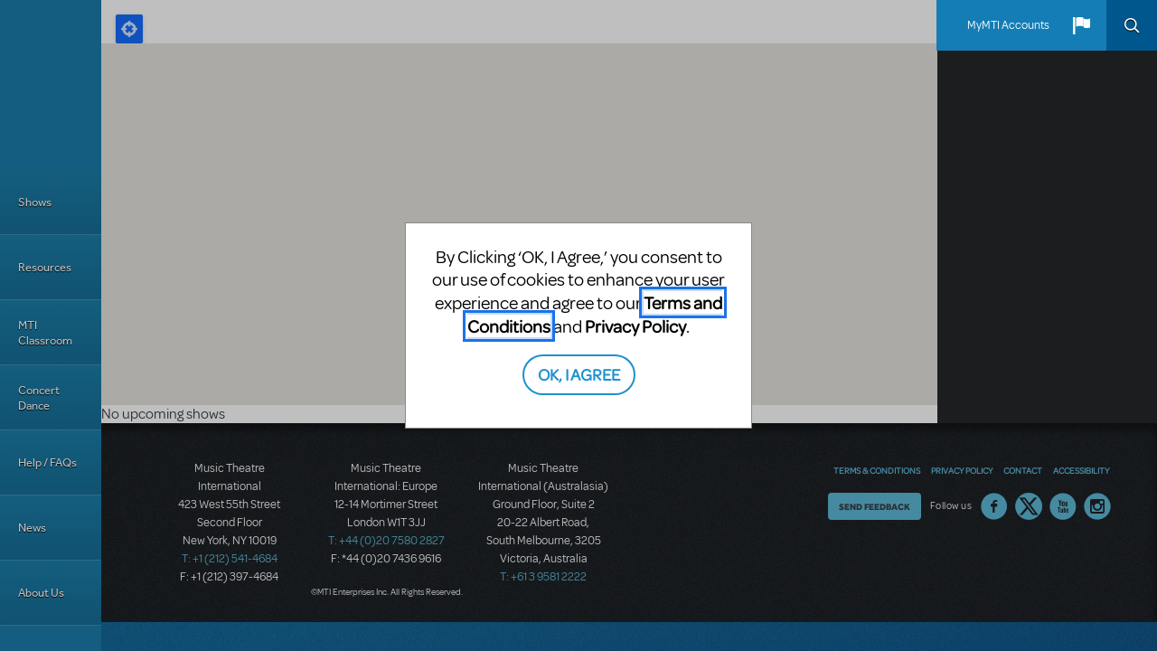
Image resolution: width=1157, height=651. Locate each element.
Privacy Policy (635, 326)
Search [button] (1131, 25)
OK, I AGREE (579, 373)
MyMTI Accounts (1008, 25)
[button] (1081, 25)
